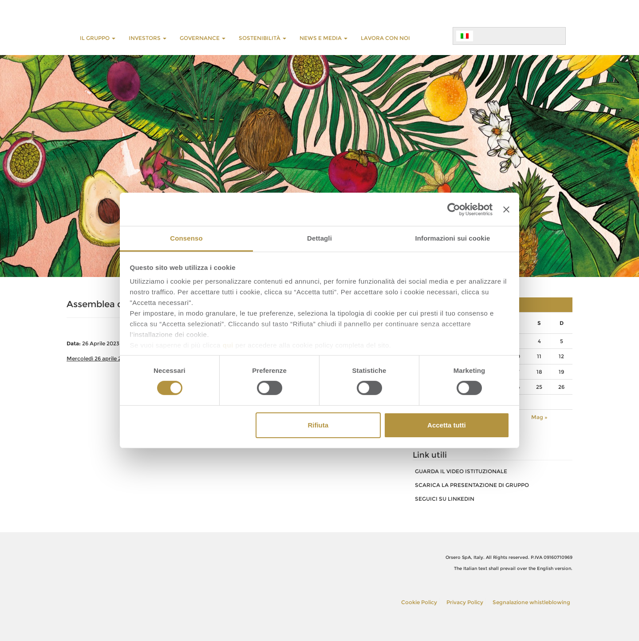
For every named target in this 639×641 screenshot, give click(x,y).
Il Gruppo (97, 38)
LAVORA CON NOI (385, 38)
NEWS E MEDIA (323, 38)
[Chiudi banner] (506, 209)
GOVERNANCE (202, 38)
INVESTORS (147, 38)
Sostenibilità (262, 38)
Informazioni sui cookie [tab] (452, 238)
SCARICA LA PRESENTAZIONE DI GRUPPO (472, 485)
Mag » (539, 417)
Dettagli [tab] (319, 238)
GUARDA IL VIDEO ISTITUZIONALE (461, 471)
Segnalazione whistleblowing (531, 602)
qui (228, 345)
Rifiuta (318, 425)
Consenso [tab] (186, 238)
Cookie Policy (419, 602)
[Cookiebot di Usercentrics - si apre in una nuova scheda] (454, 209)
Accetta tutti (446, 425)
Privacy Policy (464, 602)
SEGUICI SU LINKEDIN (444, 498)
